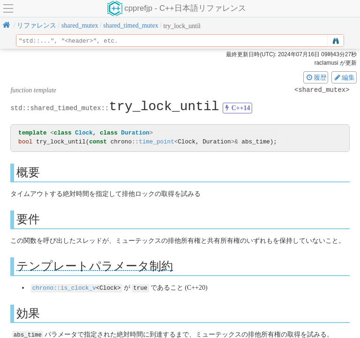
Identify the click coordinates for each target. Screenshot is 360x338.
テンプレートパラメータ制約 (94, 266)
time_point (156, 142)
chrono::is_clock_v (64, 287)
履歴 (316, 77)
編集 (344, 77)
